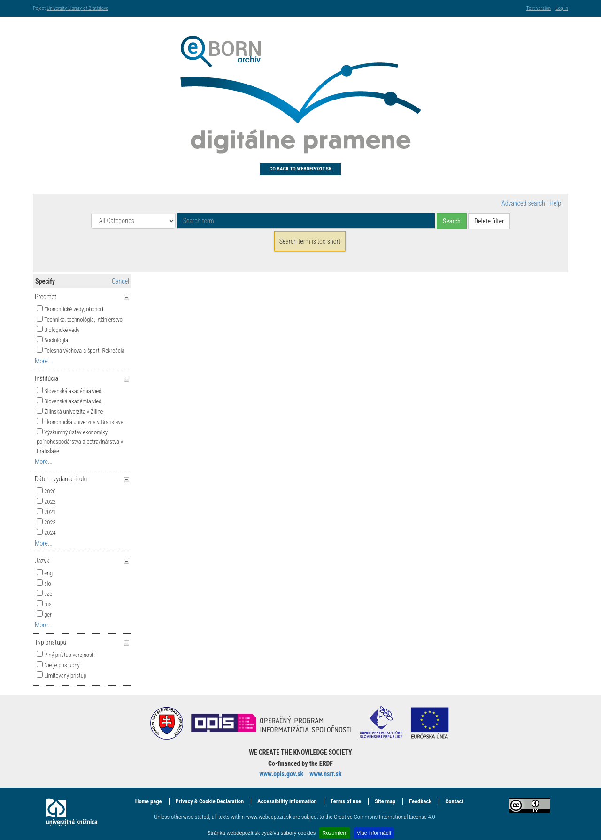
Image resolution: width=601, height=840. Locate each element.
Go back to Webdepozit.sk (301, 169)
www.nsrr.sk (325, 774)
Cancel (120, 281)
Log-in (561, 8)
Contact (454, 801)
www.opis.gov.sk (281, 774)
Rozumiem (334, 833)
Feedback (420, 801)
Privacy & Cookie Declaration (209, 801)
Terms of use (345, 801)
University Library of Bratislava (77, 8)
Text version (538, 8)
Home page (148, 801)
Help (555, 203)
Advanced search (523, 203)
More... (44, 361)
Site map (385, 801)
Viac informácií (374, 833)
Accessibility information (287, 801)
